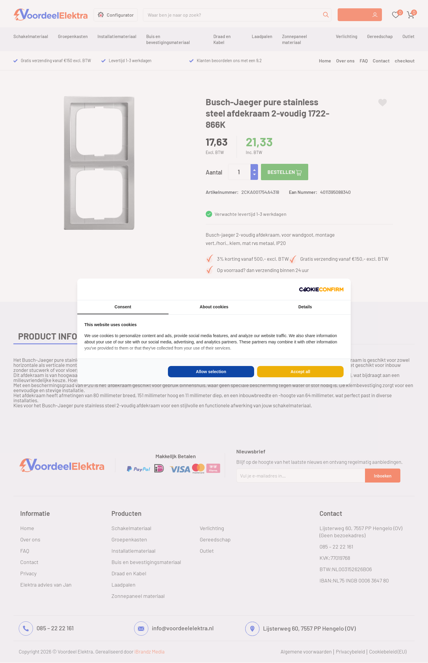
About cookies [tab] (214, 306)
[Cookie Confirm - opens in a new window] (321, 289)
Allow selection (211, 371)
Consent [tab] (122, 306)
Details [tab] (305, 306)
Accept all (300, 371)
